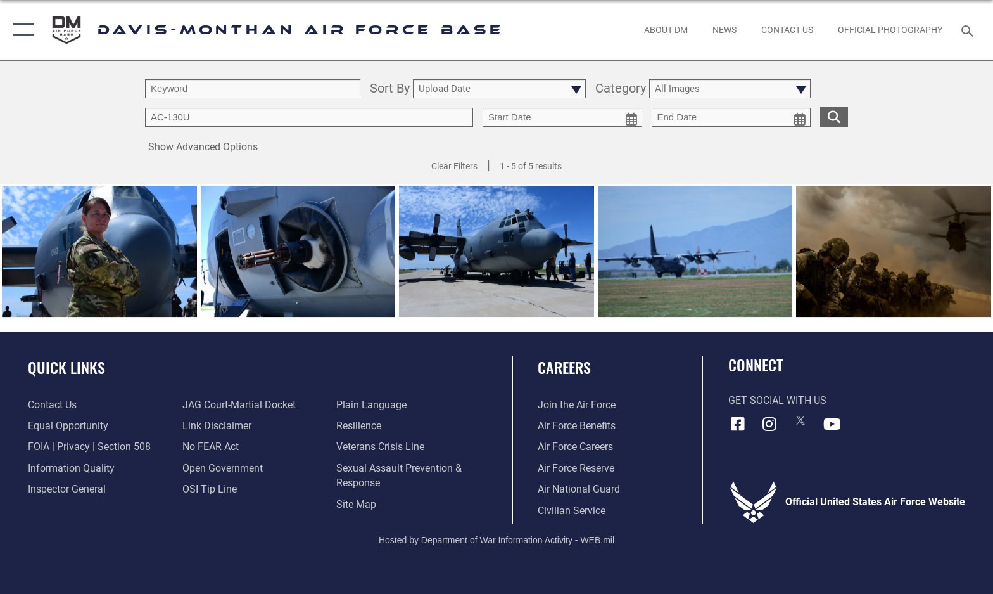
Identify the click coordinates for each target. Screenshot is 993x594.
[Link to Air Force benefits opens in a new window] (577, 426)
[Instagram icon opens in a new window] (768, 424)
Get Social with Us (777, 400)
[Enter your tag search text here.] (309, 117)
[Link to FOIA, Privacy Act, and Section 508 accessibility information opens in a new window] (89, 447)
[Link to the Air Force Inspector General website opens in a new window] (67, 489)
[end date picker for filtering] (731, 117)
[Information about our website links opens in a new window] (216, 426)
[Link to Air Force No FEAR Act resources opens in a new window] (210, 447)
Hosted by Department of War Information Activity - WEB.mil (496, 540)
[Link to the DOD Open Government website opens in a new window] (222, 468)
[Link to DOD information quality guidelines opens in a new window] (71, 468)
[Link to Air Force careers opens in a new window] (575, 447)
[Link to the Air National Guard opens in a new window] (579, 489)
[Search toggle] (969, 30)
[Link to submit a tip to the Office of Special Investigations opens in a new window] (209, 489)
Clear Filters (454, 166)
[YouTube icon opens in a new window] (832, 424)
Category (620, 89)
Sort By (390, 89)
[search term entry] (252, 88)
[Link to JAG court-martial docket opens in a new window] (239, 405)
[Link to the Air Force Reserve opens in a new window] (576, 468)
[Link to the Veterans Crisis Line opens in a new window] (380, 447)
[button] (20, 30)
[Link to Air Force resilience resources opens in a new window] (358, 426)
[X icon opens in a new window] (800, 420)
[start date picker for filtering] (562, 117)
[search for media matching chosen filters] (834, 116)
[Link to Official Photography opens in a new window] (890, 30)
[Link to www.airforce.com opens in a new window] (577, 405)
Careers (564, 367)
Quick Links (66, 367)
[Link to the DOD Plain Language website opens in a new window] (371, 405)
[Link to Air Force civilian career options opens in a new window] (571, 511)
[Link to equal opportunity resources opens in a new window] (68, 426)
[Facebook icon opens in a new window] (737, 424)
